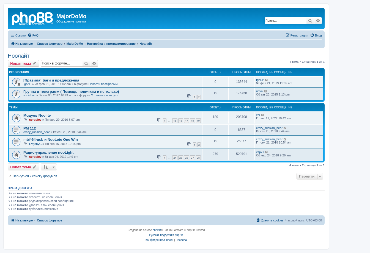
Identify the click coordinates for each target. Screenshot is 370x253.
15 (174, 120)
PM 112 (29, 128)
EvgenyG (35, 143)
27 (192, 157)
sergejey (35, 119)
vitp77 (260, 152)
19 (198, 120)
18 (192, 120)
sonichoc (29, 95)
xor (258, 115)
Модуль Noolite (37, 115)
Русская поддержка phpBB (166, 235)
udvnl (259, 91)
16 (180, 120)
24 (174, 157)
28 (198, 157)
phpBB (157, 230)
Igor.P (27, 84)
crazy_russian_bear (36, 132)
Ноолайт (18, 56)
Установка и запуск (104, 95)
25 (180, 157)
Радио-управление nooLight (48, 152)
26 (186, 157)
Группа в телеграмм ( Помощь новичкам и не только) (71, 91)
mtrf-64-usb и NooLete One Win (50, 139)
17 (186, 120)
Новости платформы (103, 84)
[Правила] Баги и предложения (51, 80)
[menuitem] (33, 35)
